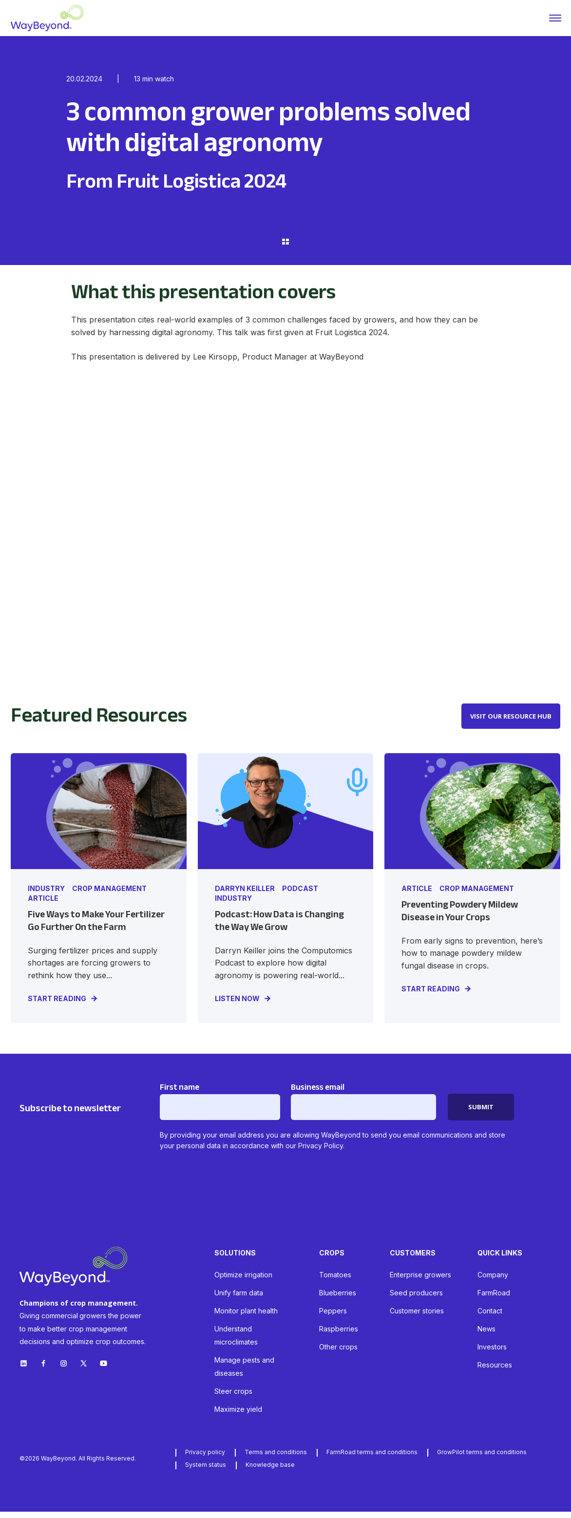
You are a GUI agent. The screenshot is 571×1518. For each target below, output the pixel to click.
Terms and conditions (276, 1458)
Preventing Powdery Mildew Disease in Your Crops (459, 917)
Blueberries (337, 1299)
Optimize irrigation (243, 1281)
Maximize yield (238, 1415)
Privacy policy (205, 1458)
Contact (489, 1317)
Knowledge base (270, 1471)
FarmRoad (493, 1299)
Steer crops (233, 1397)
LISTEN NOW (237, 1005)
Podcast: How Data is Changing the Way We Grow (279, 927)
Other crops (338, 1353)
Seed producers (416, 1299)
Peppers (333, 1317)
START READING (57, 1005)
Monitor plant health (246, 1317)
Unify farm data (238, 1299)
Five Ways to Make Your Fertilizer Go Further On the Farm (96, 927)
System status (205, 1471)
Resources (494, 1371)
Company (492, 1281)
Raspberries (338, 1335)
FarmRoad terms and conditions (372, 1458)
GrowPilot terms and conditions (482, 1458)
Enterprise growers (420, 1281)
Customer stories (417, 1317)
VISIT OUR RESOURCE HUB (511, 722)
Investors (492, 1353)
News (486, 1335)
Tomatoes (335, 1281)
